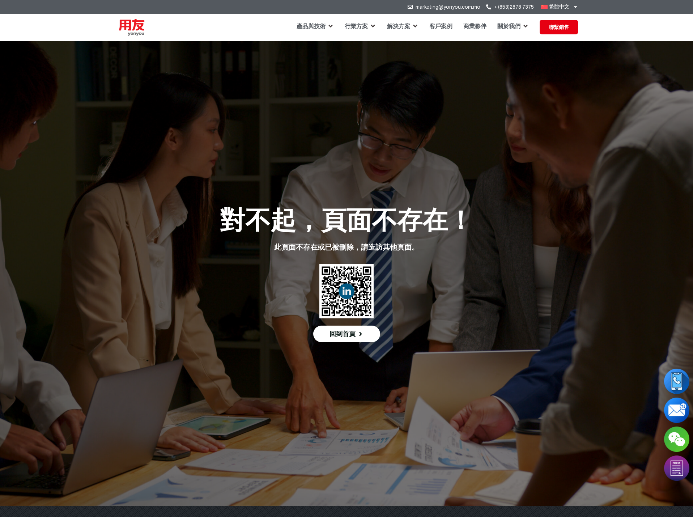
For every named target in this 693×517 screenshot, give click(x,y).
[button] (315, 26)
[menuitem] (559, 7)
